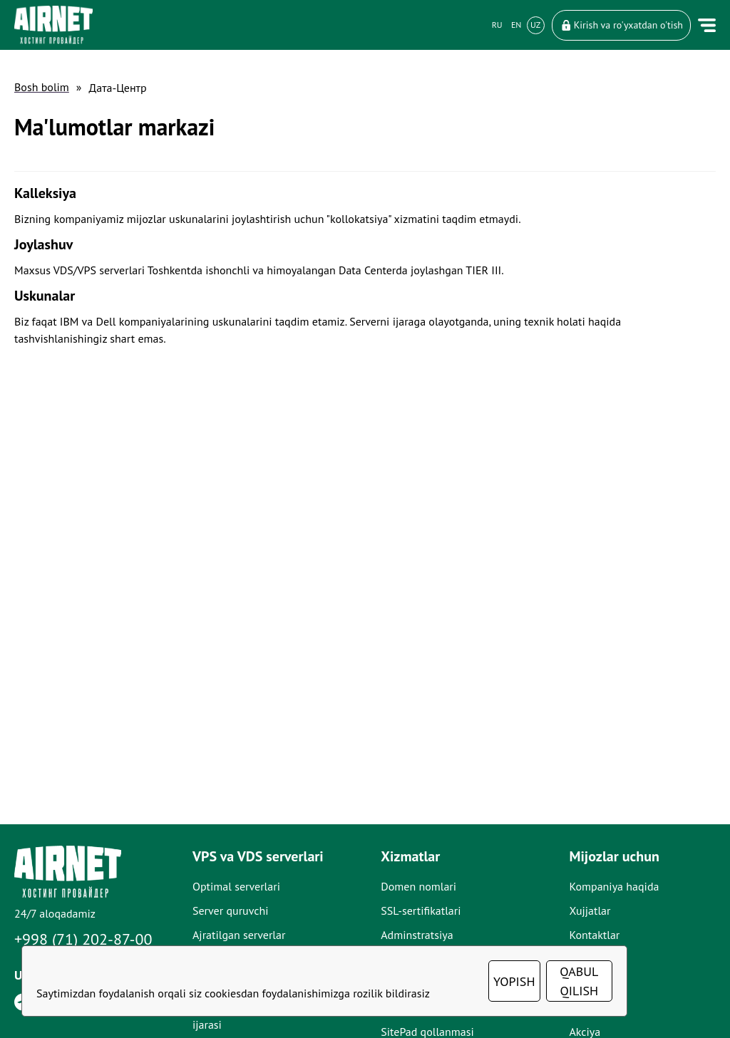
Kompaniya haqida (614, 886)
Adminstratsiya (417, 935)
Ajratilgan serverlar (238, 935)
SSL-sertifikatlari (421, 910)
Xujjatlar (589, 910)
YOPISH (514, 981)
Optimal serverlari (236, 886)
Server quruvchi (230, 910)
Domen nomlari (418, 886)
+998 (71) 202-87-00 (83, 939)
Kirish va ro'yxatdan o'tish (621, 25)
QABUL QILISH (579, 981)
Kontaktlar (594, 935)
